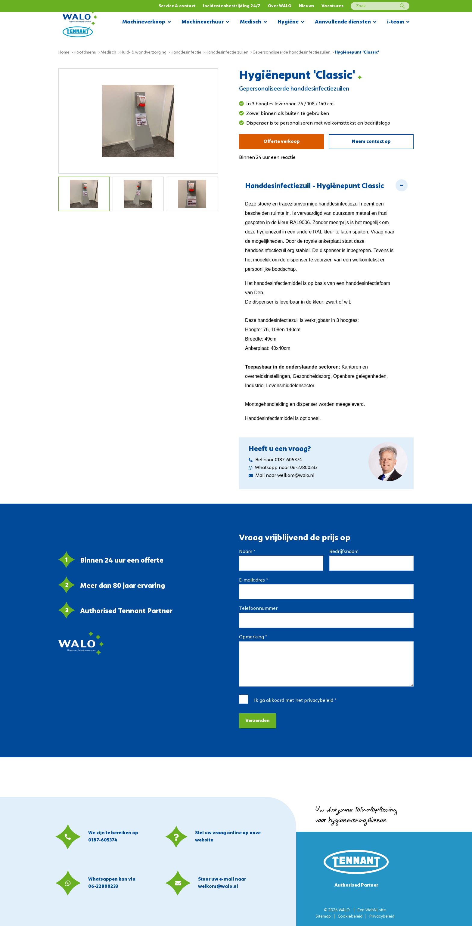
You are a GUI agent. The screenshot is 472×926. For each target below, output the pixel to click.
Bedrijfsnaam (344, 551)
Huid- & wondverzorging (143, 52)
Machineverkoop (146, 22)
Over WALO (280, 6)
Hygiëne (291, 22)
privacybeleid (318, 700)
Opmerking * (253, 637)
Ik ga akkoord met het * (295, 700)
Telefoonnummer (258, 608)
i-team (398, 22)
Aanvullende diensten (345, 22)
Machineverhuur (205, 22)
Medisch (253, 22)
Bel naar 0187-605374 (275, 460)
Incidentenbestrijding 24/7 (231, 6)
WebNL (371, 910)
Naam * (247, 551)
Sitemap (323, 916)
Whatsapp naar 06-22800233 (283, 467)
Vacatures (332, 6)
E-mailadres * (253, 580)
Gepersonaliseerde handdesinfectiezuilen (292, 52)
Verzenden (257, 720)
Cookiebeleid (350, 916)
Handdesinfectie (186, 52)
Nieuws (306, 6)
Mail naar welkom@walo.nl (281, 475)
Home (64, 52)
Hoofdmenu (85, 52)
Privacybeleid (381, 916)
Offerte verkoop (281, 141)
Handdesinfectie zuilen (227, 52)
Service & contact (177, 6)
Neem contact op (371, 141)
